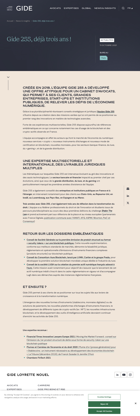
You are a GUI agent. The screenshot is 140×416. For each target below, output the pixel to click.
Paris (103, 58)
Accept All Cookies (104, 412)
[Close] (136, 405)
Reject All (104, 406)
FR (130, 8)
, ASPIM (88, 217)
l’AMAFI (76, 217)
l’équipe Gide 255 (105, 111)
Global (86, 8)
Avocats (55, 8)
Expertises (71, 8)
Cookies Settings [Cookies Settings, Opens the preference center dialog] (104, 398)
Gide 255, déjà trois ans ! (43, 21)
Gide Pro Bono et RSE (51, 389)
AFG (83, 217)
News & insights (105, 8)
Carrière (44, 385)
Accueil (10, 21)
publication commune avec (58, 217)
